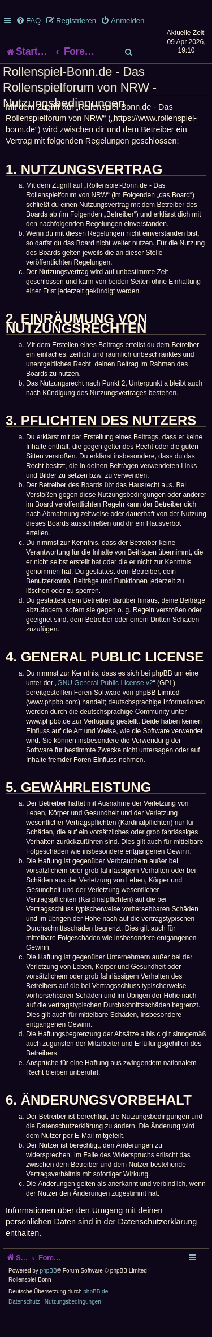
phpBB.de (95, 1313)
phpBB (48, 1293)
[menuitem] (28, 20)
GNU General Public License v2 (105, 705)
